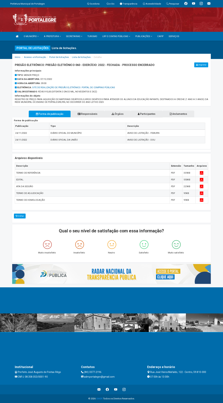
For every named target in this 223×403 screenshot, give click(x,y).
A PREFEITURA (52, 36)
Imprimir (201, 65)
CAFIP (160, 36)
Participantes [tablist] (147, 114)
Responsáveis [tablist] (87, 114)
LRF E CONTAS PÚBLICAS (116, 36)
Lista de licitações (81, 57)
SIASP (99, 398)
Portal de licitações (59, 57)
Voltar (20, 216)
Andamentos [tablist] (179, 114)
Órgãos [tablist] (118, 114)
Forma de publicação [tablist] (49, 114)
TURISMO (92, 36)
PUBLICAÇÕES (143, 36)
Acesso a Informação (35, 57)
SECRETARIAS (74, 36)
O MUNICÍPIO (31, 36)
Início (17, 57)
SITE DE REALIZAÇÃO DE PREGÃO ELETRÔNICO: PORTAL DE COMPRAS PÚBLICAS (73, 87)
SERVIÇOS (174, 36)
